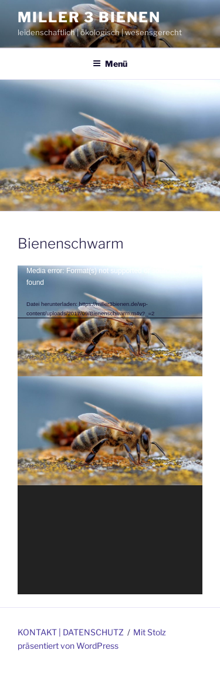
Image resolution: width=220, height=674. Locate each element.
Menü (110, 64)
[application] (110, 429)
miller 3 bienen (89, 17)
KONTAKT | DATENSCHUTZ (71, 632)
